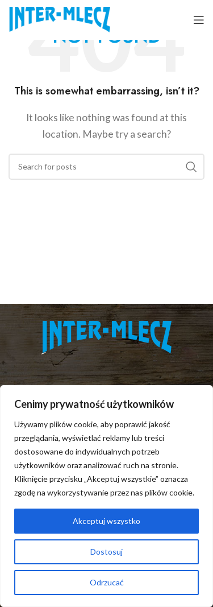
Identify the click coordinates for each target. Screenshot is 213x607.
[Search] (106, 167)
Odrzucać (107, 582)
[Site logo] (59, 18)
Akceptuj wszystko (106, 521)
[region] (106, 496)
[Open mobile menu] (198, 20)
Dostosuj (106, 551)
